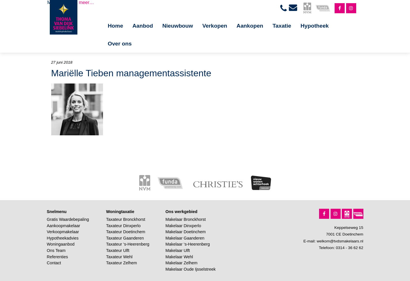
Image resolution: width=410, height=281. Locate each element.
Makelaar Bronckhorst (185, 219)
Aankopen (250, 26)
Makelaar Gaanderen (184, 238)
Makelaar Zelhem (181, 263)
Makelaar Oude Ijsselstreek (190, 269)
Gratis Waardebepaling (68, 219)
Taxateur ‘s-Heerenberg (127, 244)
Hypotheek (314, 26)
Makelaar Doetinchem (185, 231)
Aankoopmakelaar (63, 225)
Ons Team (56, 250)
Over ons (120, 44)
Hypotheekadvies (63, 238)
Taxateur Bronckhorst (125, 219)
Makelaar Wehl (179, 257)
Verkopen (214, 26)
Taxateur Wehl (119, 257)
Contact (54, 263)
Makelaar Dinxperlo (183, 225)
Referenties (57, 257)
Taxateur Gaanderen (125, 238)
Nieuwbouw (177, 26)
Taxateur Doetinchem (125, 231)
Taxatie (281, 26)
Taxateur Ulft (117, 250)
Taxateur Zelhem (121, 263)
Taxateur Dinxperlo (123, 225)
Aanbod (142, 26)
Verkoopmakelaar (63, 231)
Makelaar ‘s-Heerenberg (187, 244)
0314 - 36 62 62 (349, 248)
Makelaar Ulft (177, 250)
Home (115, 26)
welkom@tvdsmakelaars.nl (340, 241)
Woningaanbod (61, 244)
